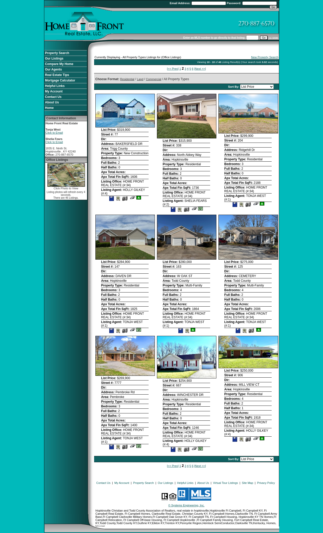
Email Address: (180, 3)
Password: (234, 3)
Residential (127, 79)
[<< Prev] (173, 68)
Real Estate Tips (57, 75)
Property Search (57, 53)
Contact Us (53, 97)
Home (49, 108)
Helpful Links (55, 86)
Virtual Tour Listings (225, 482)
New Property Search (264, 57)
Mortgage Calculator (60, 80)
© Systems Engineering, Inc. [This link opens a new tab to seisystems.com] (186, 505)
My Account (54, 91)
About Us (52, 102)
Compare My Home (59, 64)
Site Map (247, 482)
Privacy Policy (266, 482)
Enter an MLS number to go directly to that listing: (214, 37)
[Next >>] (200, 68)
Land (140, 79)
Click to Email (54, 132)
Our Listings (54, 58)
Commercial (153, 79)
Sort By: (234, 86)
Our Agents (53, 69)
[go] (263, 38)
